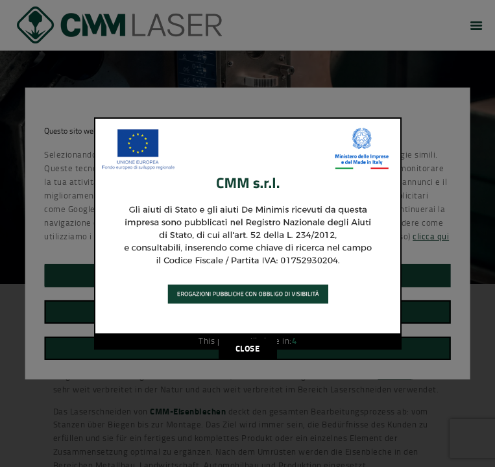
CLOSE (247, 348)
